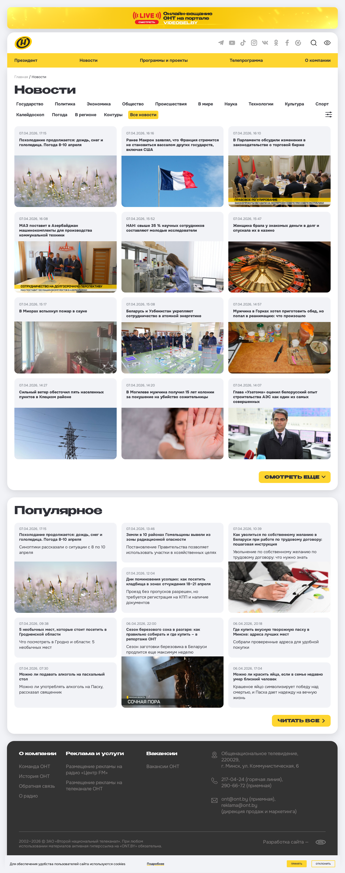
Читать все (298, 721)
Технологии (261, 104)
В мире (205, 104)
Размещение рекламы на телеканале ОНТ (94, 786)
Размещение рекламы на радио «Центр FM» (94, 770)
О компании (318, 60)
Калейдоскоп (30, 114)
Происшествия (171, 104)
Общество (133, 104)
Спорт (322, 104)
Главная (21, 77)
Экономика (99, 104)
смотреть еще (291, 477)
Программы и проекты (164, 60)
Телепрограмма (246, 60)
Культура (294, 104)
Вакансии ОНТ (162, 767)
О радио (28, 796)
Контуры (113, 114)
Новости (89, 60)
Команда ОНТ (34, 767)
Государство (29, 104)
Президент (25, 60)
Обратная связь (37, 786)
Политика (65, 104)
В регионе (85, 114)
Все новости (143, 114)
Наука (230, 104)
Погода (59, 114)
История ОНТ (34, 776)
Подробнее (155, 864)
